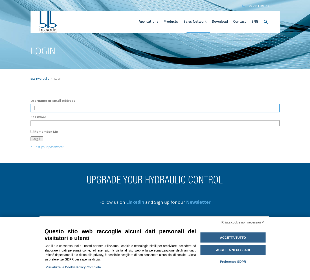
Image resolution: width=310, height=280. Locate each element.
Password (38, 117)
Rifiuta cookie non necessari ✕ (243, 222)
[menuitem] (254, 21)
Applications (148, 21)
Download (220, 21)
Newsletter (198, 202)
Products (171, 21)
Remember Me (46, 131)
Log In (37, 138)
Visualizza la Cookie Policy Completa (73, 267)
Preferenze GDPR (233, 261)
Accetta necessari (233, 250)
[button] (266, 22)
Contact (239, 21)
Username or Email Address (53, 100)
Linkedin (135, 202)
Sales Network (195, 21)
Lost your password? (49, 147)
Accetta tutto (233, 237)
